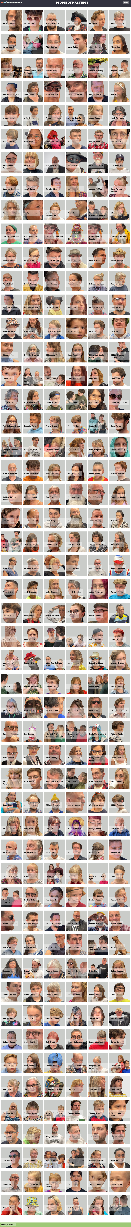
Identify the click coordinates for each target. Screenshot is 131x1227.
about (125, 3)
